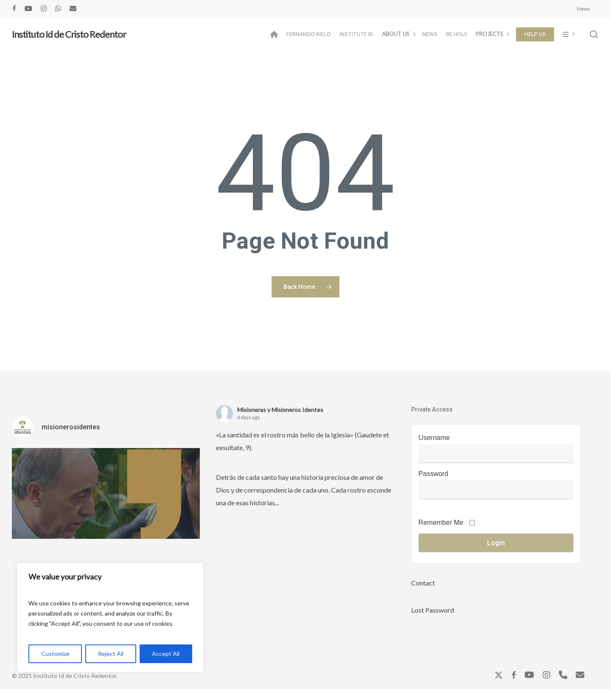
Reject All (110, 653)
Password (433, 473)
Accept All (165, 653)
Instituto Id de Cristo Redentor (69, 34)
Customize (55, 653)
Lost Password (432, 610)
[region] (110, 617)
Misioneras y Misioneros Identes (280, 409)
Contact (423, 583)
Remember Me (440, 522)
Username (434, 437)
